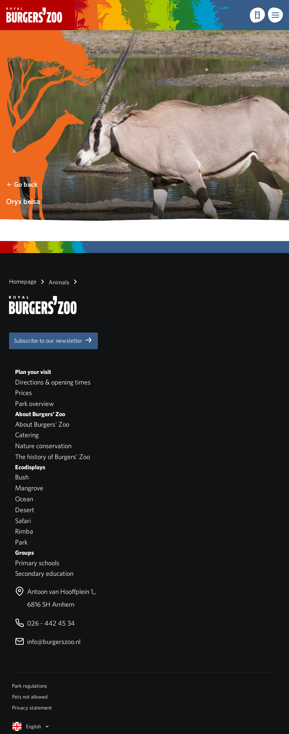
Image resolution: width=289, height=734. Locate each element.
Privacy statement (32, 707)
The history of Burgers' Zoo (52, 456)
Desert (24, 509)
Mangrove (29, 488)
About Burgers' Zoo (42, 424)
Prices (23, 392)
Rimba (24, 531)
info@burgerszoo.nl (48, 641)
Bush (22, 477)
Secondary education (44, 573)
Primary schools (37, 563)
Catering (27, 434)
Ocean (24, 498)
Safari (23, 520)
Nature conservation (43, 445)
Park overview (34, 403)
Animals (53, 281)
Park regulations (29, 685)
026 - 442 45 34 (45, 623)
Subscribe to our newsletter (53, 340)
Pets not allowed (29, 696)
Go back (22, 184)
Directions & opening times (53, 382)
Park (21, 542)
